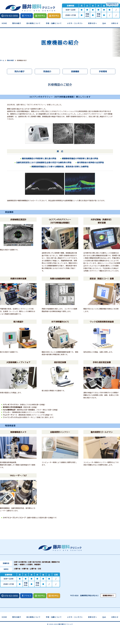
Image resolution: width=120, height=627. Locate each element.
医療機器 (75, 71)
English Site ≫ (112, 4)
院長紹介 (47, 71)
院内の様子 (19, 71)
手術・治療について (54, 23)
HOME (4, 23)
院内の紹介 (16, 23)
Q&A (104, 23)
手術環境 (103, 71)
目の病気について (33, 23)
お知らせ (114, 23)
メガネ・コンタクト (75, 23)
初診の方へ (92, 23)
